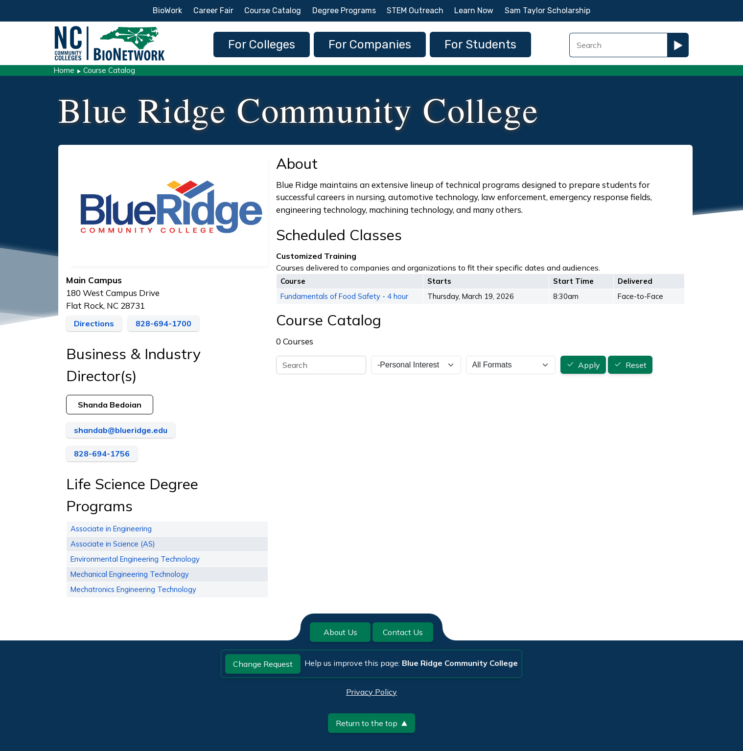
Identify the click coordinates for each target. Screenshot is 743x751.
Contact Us (403, 632)
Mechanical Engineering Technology (129, 574)
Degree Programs (344, 10)
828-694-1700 (163, 323)
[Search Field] (618, 45)
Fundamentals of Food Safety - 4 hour (344, 296)
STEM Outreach (415, 10)
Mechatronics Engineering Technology (133, 589)
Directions (94, 323)
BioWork (167, 10)
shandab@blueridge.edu (120, 430)
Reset (636, 365)
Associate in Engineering (111, 528)
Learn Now (473, 10)
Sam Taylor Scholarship (547, 10)
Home (63, 70)
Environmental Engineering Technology (135, 559)
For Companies (369, 44)
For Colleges (261, 44)
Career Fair (213, 10)
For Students (480, 44)
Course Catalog (272, 10)
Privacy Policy (371, 692)
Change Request (263, 664)
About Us (340, 632)
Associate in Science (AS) (112, 543)
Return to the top (371, 723)
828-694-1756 (102, 453)
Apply (589, 365)
